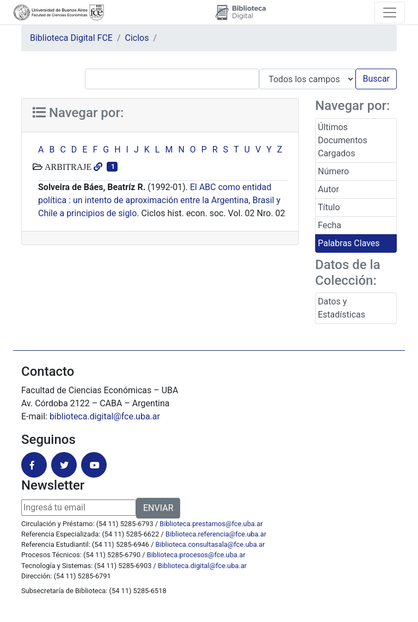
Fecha (329, 225)
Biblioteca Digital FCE (71, 38)
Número (333, 171)
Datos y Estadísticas (341, 308)
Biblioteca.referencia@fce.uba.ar (215, 534)
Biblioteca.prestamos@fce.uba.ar (210, 524)
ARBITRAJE (66, 166)
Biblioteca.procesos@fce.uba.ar (196, 555)
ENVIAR (158, 508)
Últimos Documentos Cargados (342, 140)
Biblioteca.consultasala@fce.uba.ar (210, 544)
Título (329, 207)
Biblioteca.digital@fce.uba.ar (202, 566)
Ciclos (137, 38)
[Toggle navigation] (389, 12)
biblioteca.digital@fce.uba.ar (105, 416)
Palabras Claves (349, 243)
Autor (328, 189)
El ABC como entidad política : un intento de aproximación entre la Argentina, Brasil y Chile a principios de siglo (159, 200)
